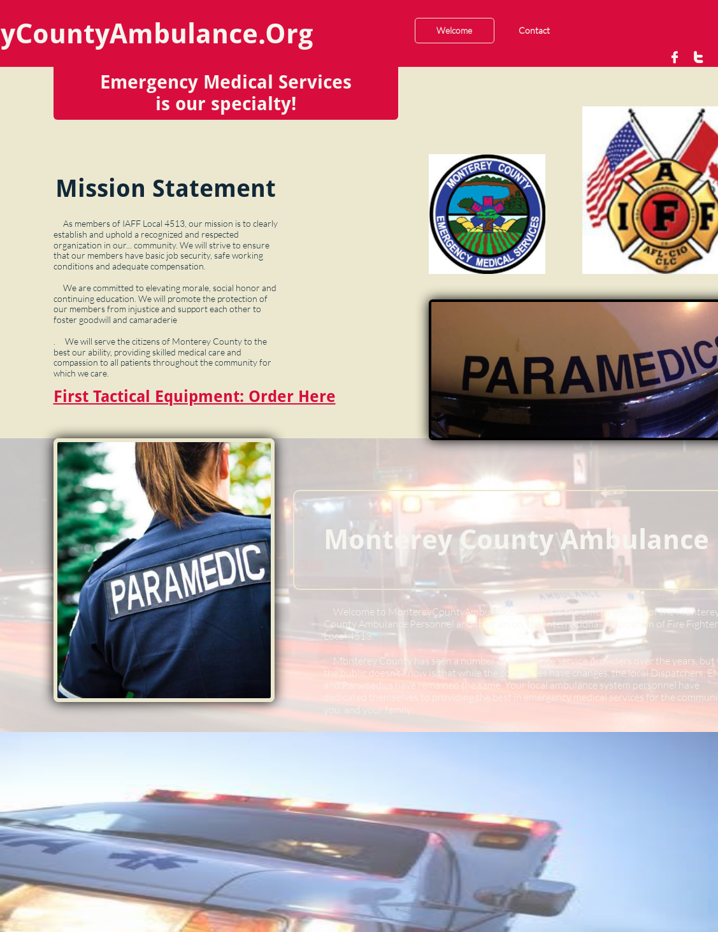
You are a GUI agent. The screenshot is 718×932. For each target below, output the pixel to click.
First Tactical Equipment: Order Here (195, 396)
